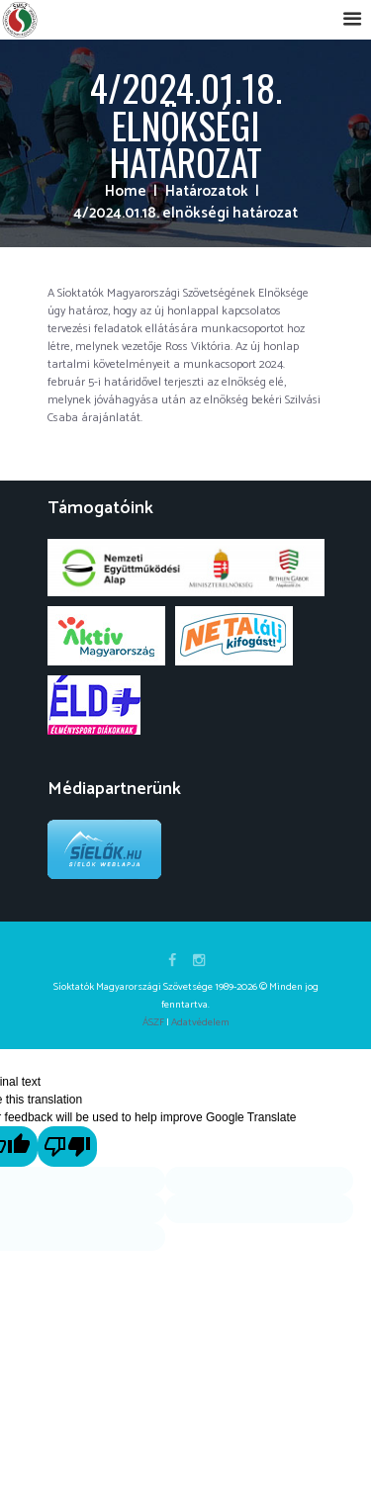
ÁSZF (153, 1022)
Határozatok (206, 192)
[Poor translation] (68, 1147)
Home (125, 192)
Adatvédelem (200, 1022)
